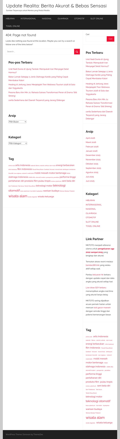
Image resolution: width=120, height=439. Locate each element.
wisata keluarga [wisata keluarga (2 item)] (46, 196)
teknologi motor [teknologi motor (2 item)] (44, 185)
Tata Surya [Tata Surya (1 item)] (21, 186)
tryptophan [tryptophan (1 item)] (39, 191)
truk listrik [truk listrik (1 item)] (33, 191)
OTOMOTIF (79, 18)
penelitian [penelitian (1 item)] (56, 177)
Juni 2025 (90, 181)
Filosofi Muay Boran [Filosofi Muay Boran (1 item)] (38, 169)
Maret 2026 (91, 142)
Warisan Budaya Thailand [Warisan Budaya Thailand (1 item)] (67, 191)
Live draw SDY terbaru (96, 287)
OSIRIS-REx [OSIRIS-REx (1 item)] (32, 177)
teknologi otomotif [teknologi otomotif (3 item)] (98, 401)
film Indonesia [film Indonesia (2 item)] (24, 169)
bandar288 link (92, 265)
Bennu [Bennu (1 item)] (38, 165)
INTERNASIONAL (28, 18)
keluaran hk (98, 274)
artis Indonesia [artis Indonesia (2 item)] (22, 165)
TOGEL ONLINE (13, 26)
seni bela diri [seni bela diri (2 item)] (68, 181)
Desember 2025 (93, 155)
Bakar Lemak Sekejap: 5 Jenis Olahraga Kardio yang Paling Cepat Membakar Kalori (99, 75)
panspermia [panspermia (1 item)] (49, 177)
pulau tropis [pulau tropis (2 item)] (44, 181)
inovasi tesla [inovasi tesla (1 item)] (58, 169)
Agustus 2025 (92, 172)
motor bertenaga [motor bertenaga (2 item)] (57, 173)
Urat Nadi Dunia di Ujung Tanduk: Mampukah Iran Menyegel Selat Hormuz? (97, 62)
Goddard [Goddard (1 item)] (46, 169)
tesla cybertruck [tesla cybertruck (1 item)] (25, 191)
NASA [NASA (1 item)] (68, 173)
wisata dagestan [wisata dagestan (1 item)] (32, 197)
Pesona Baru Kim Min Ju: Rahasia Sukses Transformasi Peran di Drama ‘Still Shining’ (99, 103)
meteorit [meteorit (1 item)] (24, 173)
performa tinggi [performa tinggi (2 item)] (68, 177)
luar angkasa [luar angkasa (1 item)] (17, 173)
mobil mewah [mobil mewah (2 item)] (41, 173)
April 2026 (90, 138)
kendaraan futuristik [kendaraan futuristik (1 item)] (91, 355)
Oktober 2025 (92, 164)
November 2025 (93, 159)
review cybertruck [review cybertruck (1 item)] (56, 181)
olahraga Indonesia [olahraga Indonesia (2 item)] (18, 177)
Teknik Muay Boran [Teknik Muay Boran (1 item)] (29, 186)
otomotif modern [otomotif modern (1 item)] (41, 177)
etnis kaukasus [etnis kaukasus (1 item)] (12, 169)
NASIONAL (47, 18)
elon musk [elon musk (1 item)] (52, 165)
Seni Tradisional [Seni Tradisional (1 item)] (12, 186)
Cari (87, 34)
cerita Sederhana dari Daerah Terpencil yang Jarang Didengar (36, 100)
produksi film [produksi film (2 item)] (31, 181)
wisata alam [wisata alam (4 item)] (17, 196)
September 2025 (93, 168)
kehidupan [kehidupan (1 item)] (66, 169)
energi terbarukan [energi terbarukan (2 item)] (65, 165)
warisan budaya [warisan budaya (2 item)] (51, 190)
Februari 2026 (92, 146)
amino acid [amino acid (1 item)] (11, 165)
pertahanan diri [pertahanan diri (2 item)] (16, 181)
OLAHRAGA (63, 18)
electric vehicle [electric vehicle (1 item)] (44, 165)
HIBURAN (10, 18)
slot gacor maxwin (102, 307)
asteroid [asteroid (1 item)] (33, 165)
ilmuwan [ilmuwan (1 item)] (52, 169)
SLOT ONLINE (96, 18)
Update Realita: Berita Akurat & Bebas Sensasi (56, 6)
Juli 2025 (90, 177)
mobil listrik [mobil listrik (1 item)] (30, 173)
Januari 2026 (91, 151)
